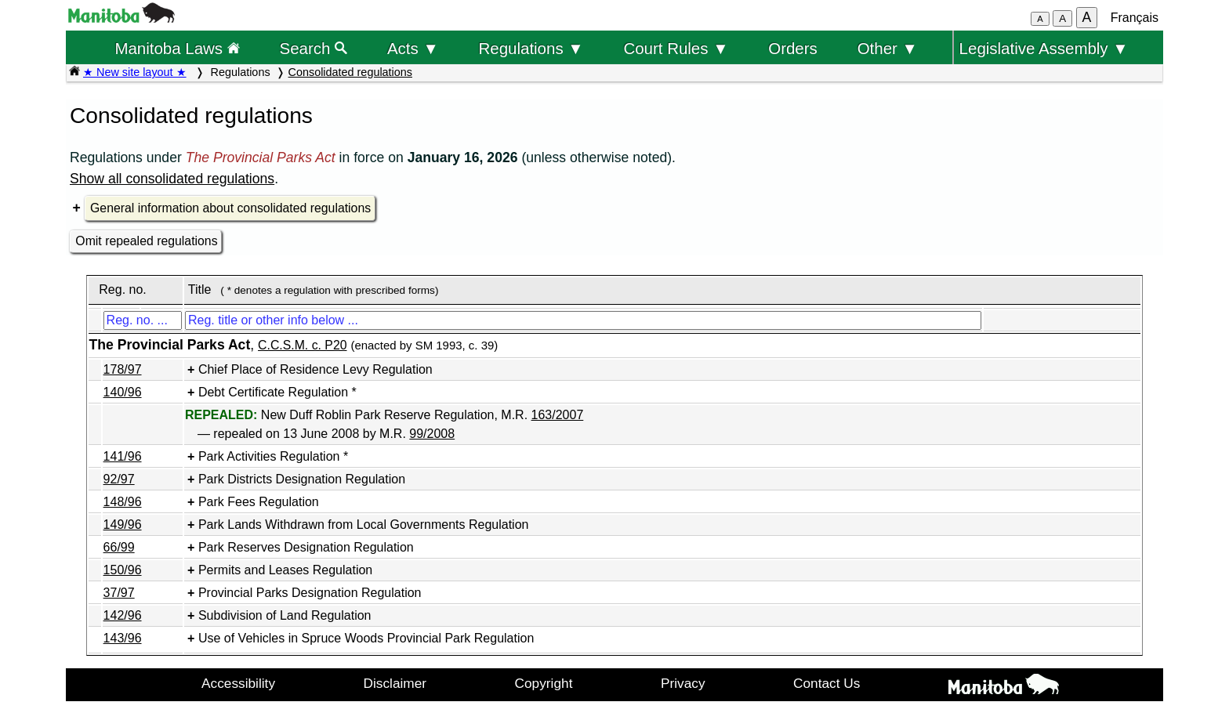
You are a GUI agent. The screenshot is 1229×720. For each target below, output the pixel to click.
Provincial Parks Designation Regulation (310, 592)
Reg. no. (122, 289)
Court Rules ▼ (675, 48)
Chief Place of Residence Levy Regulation (315, 369)
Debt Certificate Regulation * (277, 392)
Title (200, 289)
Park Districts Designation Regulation (301, 479)
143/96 (122, 638)
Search (314, 48)
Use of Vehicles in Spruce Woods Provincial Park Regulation (366, 638)
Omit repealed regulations (146, 241)
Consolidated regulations (350, 72)
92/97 (119, 479)
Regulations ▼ (531, 48)
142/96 (122, 615)
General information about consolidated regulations (230, 208)
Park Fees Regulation (258, 501)
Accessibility (238, 683)
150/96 (122, 570)
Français (1134, 17)
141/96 (122, 456)
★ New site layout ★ (135, 72)
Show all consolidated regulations (172, 178)
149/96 (122, 524)
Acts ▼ (413, 48)
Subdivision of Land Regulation (285, 615)
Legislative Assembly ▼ (1044, 48)
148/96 (122, 501)
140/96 (122, 392)
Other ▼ (887, 48)
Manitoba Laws (176, 48)
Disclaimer (395, 683)
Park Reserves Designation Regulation (306, 547)
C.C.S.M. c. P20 (302, 345)
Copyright (544, 683)
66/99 (119, 547)
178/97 (122, 369)
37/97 (119, 592)
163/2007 (557, 415)
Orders (793, 48)
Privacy (683, 683)
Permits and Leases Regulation (285, 570)
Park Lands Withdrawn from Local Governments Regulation (363, 524)
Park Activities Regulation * (273, 456)
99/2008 (432, 433)
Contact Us (826, 683)
